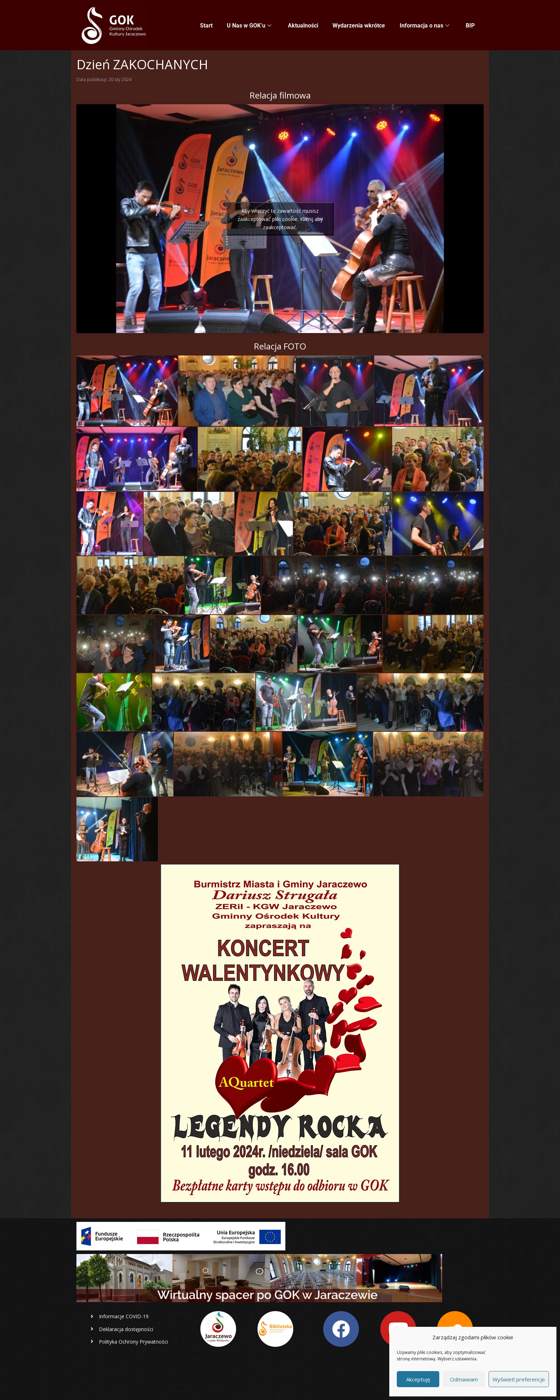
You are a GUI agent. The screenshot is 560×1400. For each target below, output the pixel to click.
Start (206, 25)
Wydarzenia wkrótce (359, 25)
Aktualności (303, 25)
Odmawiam (464, 1379)
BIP (470, 25)
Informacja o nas (424, 25)
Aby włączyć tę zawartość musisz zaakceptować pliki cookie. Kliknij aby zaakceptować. (280, 218)
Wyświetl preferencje (518, 1379)
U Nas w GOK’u (249, 25)
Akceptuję (418, 1379)
